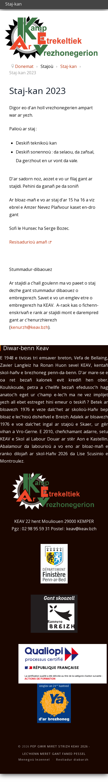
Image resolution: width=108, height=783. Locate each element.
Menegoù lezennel (34, 759)
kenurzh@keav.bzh (29, 327)
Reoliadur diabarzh (72, 759)
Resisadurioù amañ (30, 242)
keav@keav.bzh (81, 529)
